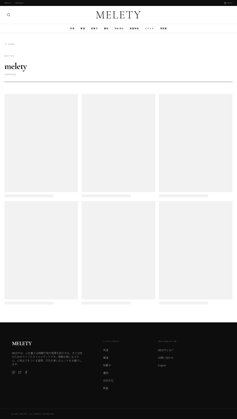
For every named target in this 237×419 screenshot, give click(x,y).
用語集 (163, 28)
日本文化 (119, 28)
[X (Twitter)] (19, 373)
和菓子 (94, 28)
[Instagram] (13, 373)
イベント (149, 28)
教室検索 (134, 28)
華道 (83, 28)
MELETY (119, 14)
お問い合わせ (165, 360)
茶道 (72, 28)
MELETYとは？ (166, 353)
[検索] (8, 15)
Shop (228, 3)
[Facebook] (26, 373)
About (7, 3)
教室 (105, 390)
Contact (19, 3)
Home (9, 44)
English (162, 368)
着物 (106, 28)
